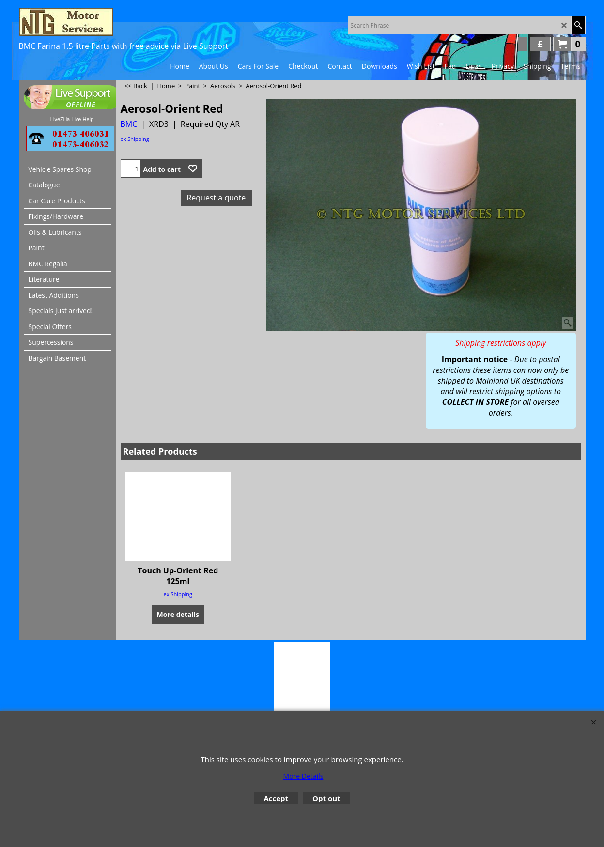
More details (178, 614)
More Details (303, 776)
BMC (129, 124)
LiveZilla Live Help (71, 119)
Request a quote (216, 197)
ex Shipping (135, 138)
